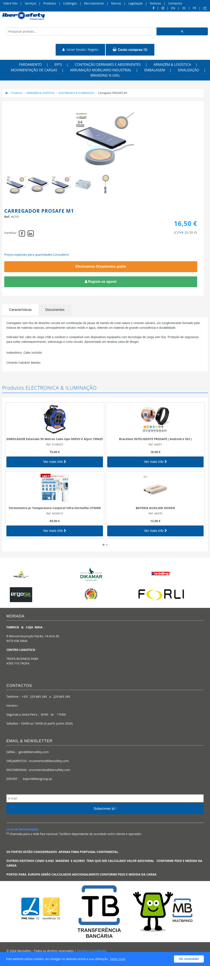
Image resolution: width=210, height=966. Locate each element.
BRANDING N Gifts (105, 75)
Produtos (49, 3)
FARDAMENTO (30, 64)
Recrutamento (94, 3)
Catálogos (70, 3)
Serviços (30, 3)
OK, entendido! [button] (189, 959)
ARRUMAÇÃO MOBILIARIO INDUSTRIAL (101, 70)
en (173, 8)
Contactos (175, 3)
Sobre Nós (10, 3)
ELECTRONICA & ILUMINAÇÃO (76, 93)
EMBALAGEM (154, 70)
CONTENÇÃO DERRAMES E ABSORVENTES (108, 64)
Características (20, 309)
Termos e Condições (91, 951)
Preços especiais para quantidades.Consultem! (36, 255)
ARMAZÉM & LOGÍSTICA (172, 64)
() (130, 49)
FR (194, 8)
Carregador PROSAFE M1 (112, 93)
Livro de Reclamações (22, 829)
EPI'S (58, 64)
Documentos (55, 309)
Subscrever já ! (105, 808)
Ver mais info (54, 462)
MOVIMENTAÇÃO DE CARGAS (34, 70)
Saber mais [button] (117, 959)
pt (205, 8)
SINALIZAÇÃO (188, 70)
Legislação (135, 3)
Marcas (116, 3)
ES (183, 8)
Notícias (155, 3)
